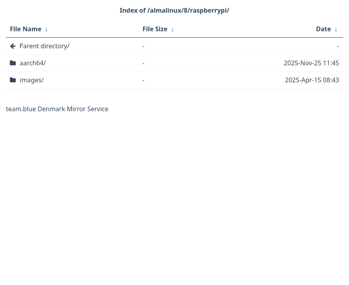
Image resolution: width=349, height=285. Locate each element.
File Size (155, 29)
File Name (26, 29)
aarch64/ (33, 63)
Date (323, 29)
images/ (32, 80)
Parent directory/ (44, 46)
